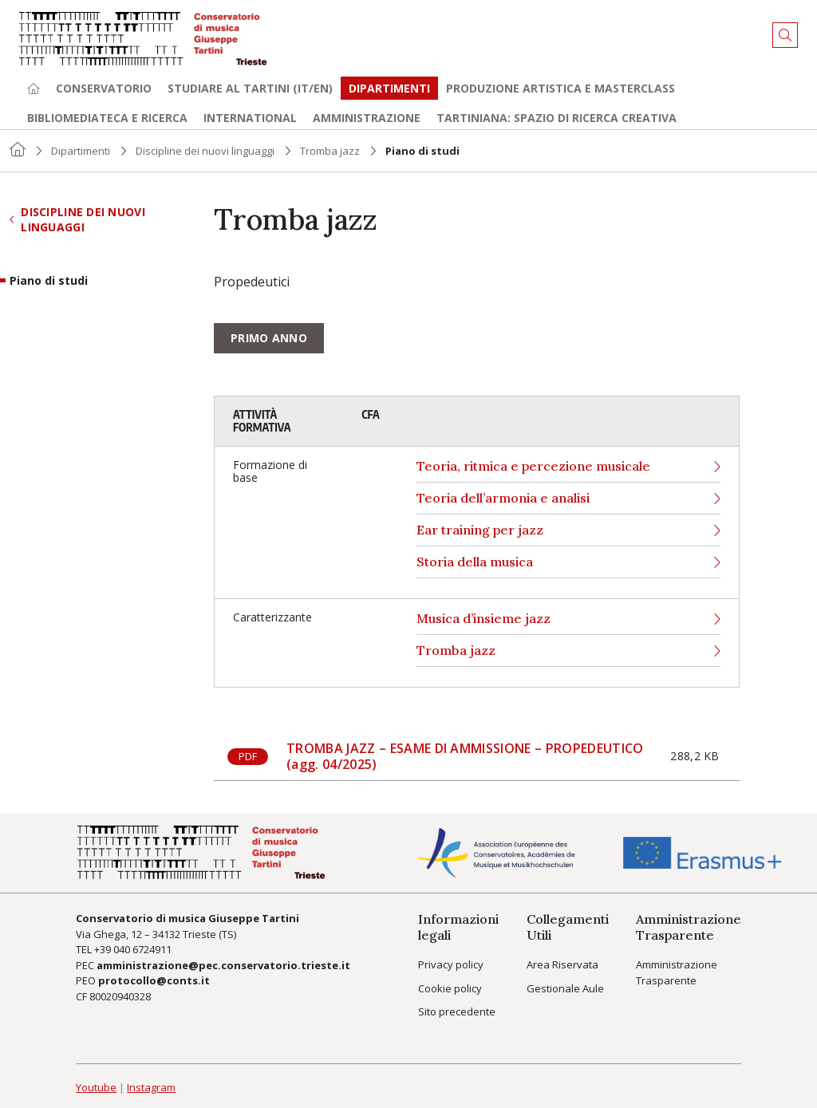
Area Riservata (562, 964)
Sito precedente (456, 1011)
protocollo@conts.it (154, 980)
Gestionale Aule (565, 988)
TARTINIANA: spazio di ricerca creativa (556, 117)
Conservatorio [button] (104, 88)
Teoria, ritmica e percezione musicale (568, 466)
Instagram (151, 1087)
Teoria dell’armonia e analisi (568, 498)
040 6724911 (142, 949)
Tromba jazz (330, 151)
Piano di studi (49, 281)
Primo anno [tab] (269, 337)
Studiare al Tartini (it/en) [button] (250, 88)
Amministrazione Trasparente (676, 972)
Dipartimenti (389, 88)
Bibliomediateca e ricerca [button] (107, 117)
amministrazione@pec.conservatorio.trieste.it (223, 965)
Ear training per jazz (568, 530)
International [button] (250, 117)
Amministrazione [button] (366, 117)
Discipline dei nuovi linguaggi (205, 151)
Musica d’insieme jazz (568, 618)
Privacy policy (450, 964)
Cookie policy (450, 988)
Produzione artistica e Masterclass (560, 88)
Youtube (96, 1087)
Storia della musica (568, 562)
